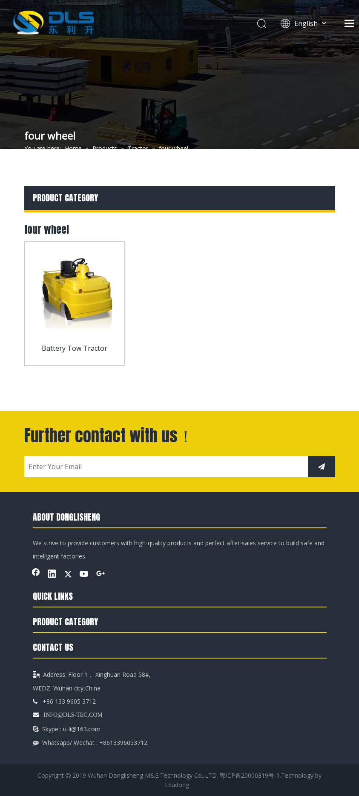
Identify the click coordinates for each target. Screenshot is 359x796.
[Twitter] (68, 574)
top (341, 759)
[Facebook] (36, 574)
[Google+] (100, 574)
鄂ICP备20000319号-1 (250, 775)
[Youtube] (84, 574)
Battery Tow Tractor (74, 348)
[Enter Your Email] (164, 466)
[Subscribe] (321, 466)
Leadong (177, 785)
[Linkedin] (52, 574)
